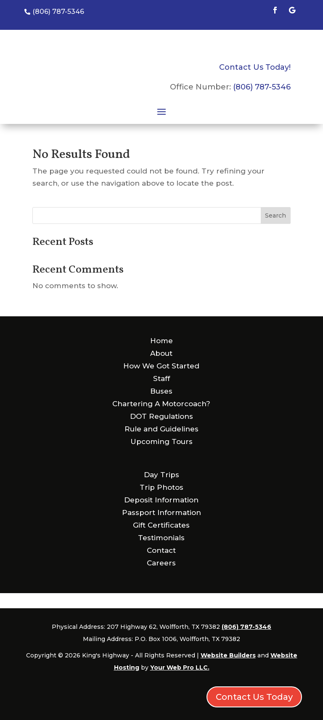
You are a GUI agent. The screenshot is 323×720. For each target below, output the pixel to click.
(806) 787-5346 (262, 87)
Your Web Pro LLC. (179, 667)
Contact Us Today (254, 697)
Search (275, 215)
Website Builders (228, 655)
